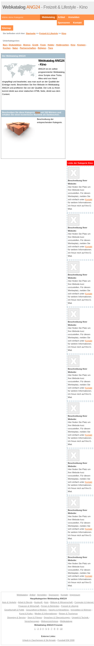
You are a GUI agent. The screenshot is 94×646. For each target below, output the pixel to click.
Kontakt (77, 22)
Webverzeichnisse (49, 621)
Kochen (7, 48)
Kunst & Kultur (26, 613)
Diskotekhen (15, 45)
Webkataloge (66, 621)
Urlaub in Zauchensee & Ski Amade (39, 640)
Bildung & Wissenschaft (61, 602)
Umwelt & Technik (80, 617)
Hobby (51, 45)
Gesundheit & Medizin (36, 610)
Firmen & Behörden (50, 606)
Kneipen (81, 45)
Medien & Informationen (46, 613)
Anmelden (73, 17)
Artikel (61, 17)
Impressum (75, 595)
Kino (64, 33)
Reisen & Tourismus (68, 613)
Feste (43, 45)
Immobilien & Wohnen (81, 610)
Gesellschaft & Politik (14, 610)
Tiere (50, 48)
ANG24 (21, 7)
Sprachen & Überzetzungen (57, 617)
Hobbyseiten (62, 45)
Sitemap (6, 28)
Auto (46, 602)
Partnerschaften (28, 48)
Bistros (27, 45)
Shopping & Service (16, 617)
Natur (15, 48)
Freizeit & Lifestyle (48, 33)
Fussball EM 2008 (66, 640)
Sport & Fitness (35, 617)
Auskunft (38, 602)
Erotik (35, 45)
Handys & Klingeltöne (59, 610)
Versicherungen (32, 621)
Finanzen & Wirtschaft (29, 606)
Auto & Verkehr (9, 602)
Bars (5, 45)
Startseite (30, 33)
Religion (42, 48)
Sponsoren (64, 22)
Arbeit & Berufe (25, 602)
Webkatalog (48, 17)
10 (61, 629)
